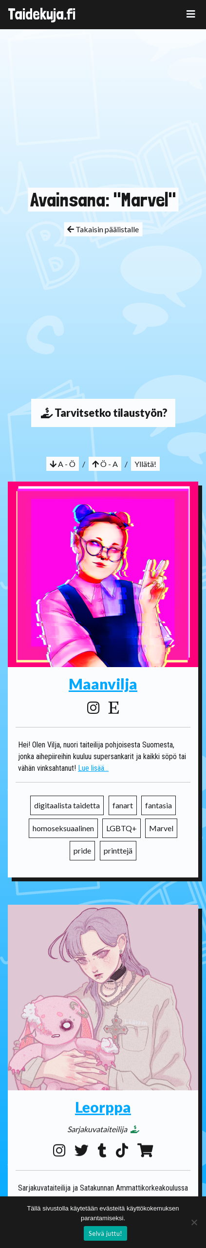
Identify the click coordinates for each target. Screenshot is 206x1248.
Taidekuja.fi (41, 14)
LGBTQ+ (121, 828)
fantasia (158, 805)
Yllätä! (145, 463)
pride (82, 850)
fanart (122, 805)
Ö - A (105, 463)
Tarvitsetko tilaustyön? (103, 413)
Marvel (161, 828)
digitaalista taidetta (67, 805)
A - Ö (62, 463)
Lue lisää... (93, 768)
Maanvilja (103, 683)
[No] (194, 1222)
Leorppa (103, 1104)
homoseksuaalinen (63, 828)
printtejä (118, 850)
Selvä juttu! (105, 1233)
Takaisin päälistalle (103, 229)
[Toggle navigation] (191, 14)
